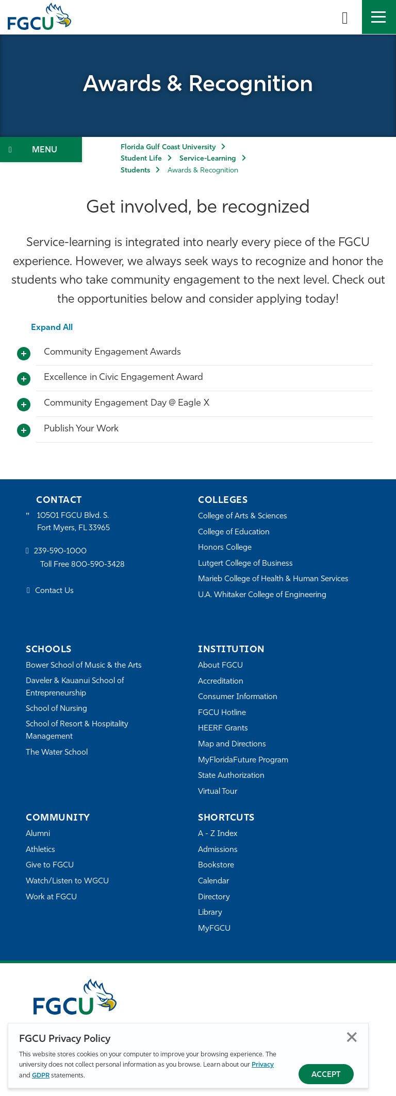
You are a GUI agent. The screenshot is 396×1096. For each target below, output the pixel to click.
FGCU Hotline (222, 713)
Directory (214, 897)
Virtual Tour (217, 792)
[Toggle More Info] (23, 354)
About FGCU (220, 666)
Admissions (218, 850)
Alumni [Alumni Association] (38, 834)
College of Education (234, 532)
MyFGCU (214, 929)
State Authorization (231, 776)
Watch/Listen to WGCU (67, 881)
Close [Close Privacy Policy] (351, 1037)
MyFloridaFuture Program (243, 760)
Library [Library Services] (210, 913)
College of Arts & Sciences (243, 516)
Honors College (225, 548)
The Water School (57, 753)
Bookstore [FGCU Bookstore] (216, 865)
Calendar (213, 881)
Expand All (52, 328)
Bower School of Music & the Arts (84, 666)
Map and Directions (232, 745)
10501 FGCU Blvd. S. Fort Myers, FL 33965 (73, 522)
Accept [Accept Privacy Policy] (326, 1075)
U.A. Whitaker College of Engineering (262, 595)
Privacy (263, 1065)
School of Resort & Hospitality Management (77, 731)
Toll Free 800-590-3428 (82, 565)
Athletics (40, 850)
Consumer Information (238, 697)
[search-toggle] (345, 17)
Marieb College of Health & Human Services (273, 579)
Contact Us (54, 591)
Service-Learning (207, 159)
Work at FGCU (51, 897)
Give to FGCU (50, 865)
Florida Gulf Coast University (168, 147)
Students (135, 171)
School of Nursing (57, 710)
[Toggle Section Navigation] (41, 149)
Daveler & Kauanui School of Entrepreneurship (75, 687)
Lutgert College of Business (245, 564)
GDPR (41, 1075)
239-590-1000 (60, 552)
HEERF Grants (223, 729)
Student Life (141, 159)
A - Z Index (217, 834)
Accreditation (220, 682)
